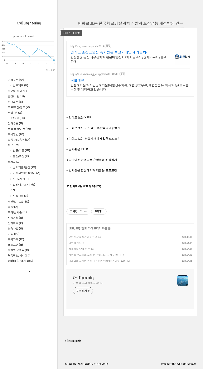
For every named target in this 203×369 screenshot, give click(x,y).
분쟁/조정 (20, 156)
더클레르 (77, 80)
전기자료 (15, 223)
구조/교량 (16, 118)
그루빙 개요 (75, 242)
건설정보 (16, 79)
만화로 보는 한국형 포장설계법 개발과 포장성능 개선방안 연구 (130, 23)
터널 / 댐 (15, 112)
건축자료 (15, 228)
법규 (13, 144)
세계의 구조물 (18, 250)
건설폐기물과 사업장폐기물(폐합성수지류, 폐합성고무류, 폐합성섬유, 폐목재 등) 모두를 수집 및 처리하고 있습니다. (129, 87)
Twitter (79, 363)
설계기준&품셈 (24, 167)
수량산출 (20, 195)
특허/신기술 (17, 212)
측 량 (13, 206)
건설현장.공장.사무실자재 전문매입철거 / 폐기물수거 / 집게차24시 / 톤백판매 (118, 59)
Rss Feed (68, 363)
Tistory (175, 363)
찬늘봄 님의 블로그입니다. (88, 282)
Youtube (97, 363)
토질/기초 (16, 96)
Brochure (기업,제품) (20, 260)
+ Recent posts (73, 340)
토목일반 (16, 134)
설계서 (14, 161)
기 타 (13, 233)
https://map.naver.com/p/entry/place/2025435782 (94, 74)
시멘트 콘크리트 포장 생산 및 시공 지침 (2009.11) (95, 254)
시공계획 (15, 217)
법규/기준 (21, 150)
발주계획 (20, 85)
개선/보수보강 (18, 201)
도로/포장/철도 (19, 107)
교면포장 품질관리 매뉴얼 (83, 236)
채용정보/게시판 (19, 255)
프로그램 (15, 244)
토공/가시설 (17, 91)
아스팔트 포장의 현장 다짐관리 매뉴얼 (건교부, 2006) (97, 260)
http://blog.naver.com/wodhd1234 (87, 46)
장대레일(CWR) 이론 (79, 248)
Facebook (88, 363)
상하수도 (15, 123)
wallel (193, 363)
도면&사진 (20, 178)
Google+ (105, 363)
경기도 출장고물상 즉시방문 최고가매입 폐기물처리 (110, 52)
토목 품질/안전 (19, 128)
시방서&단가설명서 (26, 173)
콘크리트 (15, 101)
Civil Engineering (29, 23)
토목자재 (16, 239)
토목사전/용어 (19, 139)
